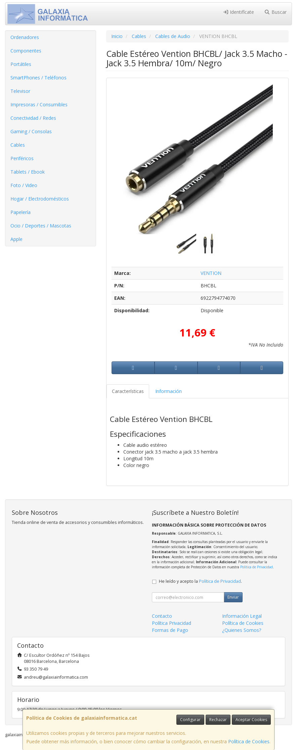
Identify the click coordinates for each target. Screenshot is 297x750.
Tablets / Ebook (27, 172)
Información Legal (242, 616)
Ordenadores (24, 37)
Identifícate (238, 12)
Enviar (233, 597)
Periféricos (22, 158)
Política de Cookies (248, 741)
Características (128, 391)
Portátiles (20, 64)
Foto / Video (23, 185)
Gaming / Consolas (31, 131)
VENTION (211, 273)
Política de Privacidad (256, 567)
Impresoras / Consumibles (39, 104)
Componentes (25, 50)
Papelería (20, 212)
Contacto (162, 616)
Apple (16, 239)
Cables (17, 145)
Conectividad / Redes (33, 118)
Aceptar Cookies (251, 719)
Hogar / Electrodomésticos (39, 198)
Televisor (20, 91)
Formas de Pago (170, 630)
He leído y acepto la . (200, 581)
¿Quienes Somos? (241, 630)
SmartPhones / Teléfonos (38, 77)
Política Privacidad (171, 623)
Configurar (190, 719)
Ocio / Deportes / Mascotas (40, 225)
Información (168, 391)
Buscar (275, 12)
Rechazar (218, 719)
